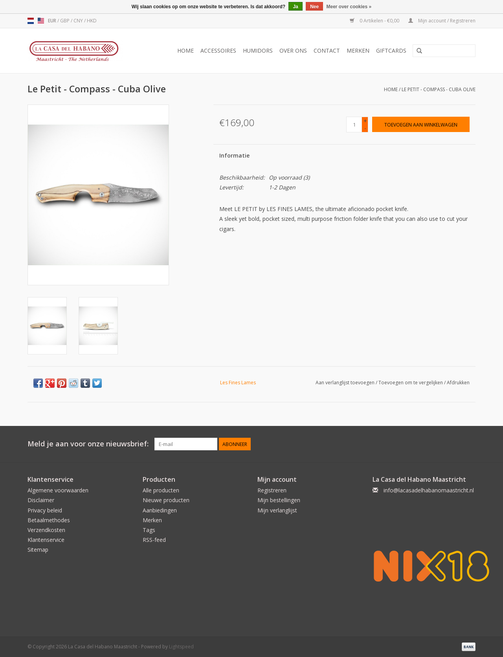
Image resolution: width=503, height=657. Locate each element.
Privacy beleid (45, 510)
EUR (52, 20)
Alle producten (161, 490)
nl (31, 21)
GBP (65, 20)
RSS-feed (154, 539)
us (41, 21)
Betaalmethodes (49, 520)
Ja (295, 6)
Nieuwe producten (166, 500)
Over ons (293, 50)
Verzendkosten (46, 530)
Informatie (234, 155)
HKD (92, 20)
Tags (149, 530)
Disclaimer (41, 500)
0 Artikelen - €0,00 (375, 20)
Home (185, 50)
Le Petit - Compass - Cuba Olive (438, 89)
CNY (78, 20)
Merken (358, 50)
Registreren (271, 490)
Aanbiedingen (160, 510)
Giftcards (391, 50)
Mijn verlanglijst (277, 510)
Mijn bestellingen (278, 500)
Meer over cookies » (349, 6)
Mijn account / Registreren (441, 20)
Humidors (258, 50)
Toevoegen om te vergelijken (411, 382)
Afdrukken (458, 382)
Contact (327, 50)
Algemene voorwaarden (58, 490)
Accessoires (218, 50)
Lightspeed (181, 646)
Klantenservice (46, 539)
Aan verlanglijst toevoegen (345, 382)
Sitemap (38, 549)
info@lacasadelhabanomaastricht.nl (429, 490)
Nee (314, 6)
